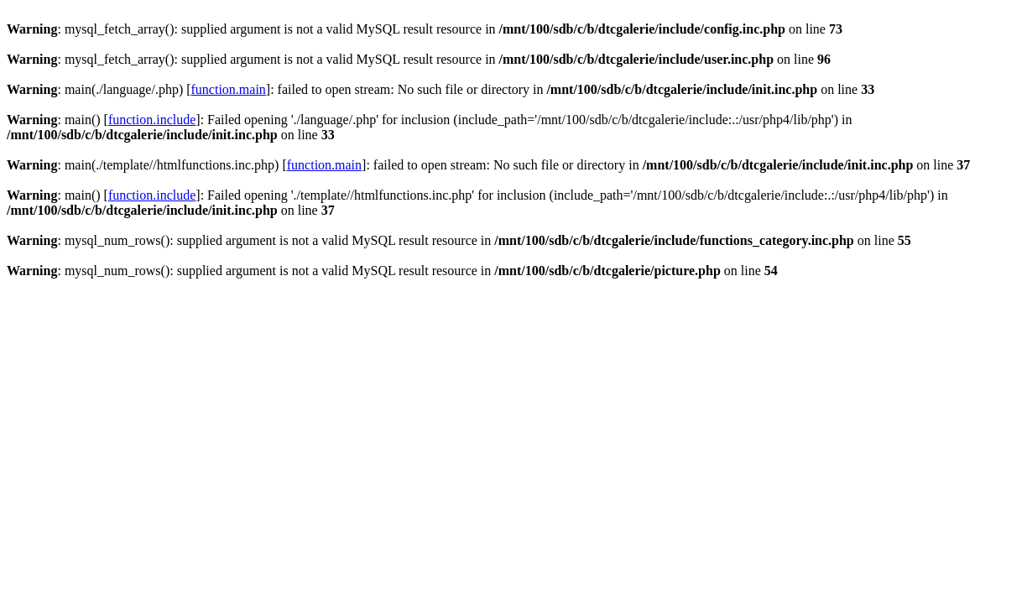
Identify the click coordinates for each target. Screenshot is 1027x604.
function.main (228, 89)
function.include (151, 119)
